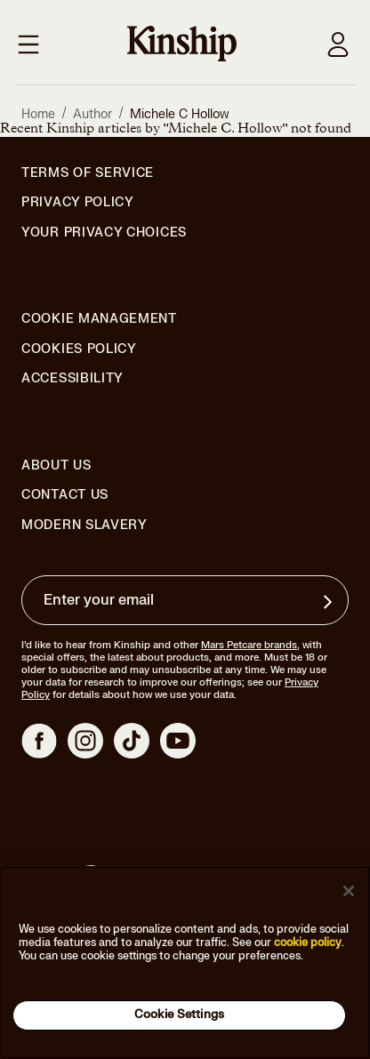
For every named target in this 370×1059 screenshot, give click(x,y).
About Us (56, 465)
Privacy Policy (77, 203)
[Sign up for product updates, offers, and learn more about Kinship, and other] (330, 602)
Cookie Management (99, 318)
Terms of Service (87, 173)
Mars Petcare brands (249, 645)
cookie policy (308, 942)
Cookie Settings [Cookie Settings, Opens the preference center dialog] (179, 1014)
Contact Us (65, 494)
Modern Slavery (84, 525)
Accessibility (72, 379)
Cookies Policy (79, 349)
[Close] (348, 891)
